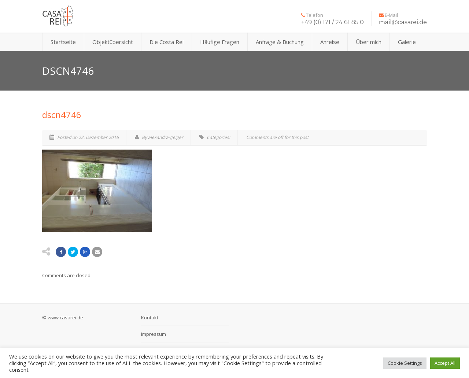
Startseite (63, 41)
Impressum (153, 334)
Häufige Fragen (219, 41)
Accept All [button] (445, 363)
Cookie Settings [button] (405, 363)
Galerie (407, 41)
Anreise (329, 41)
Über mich (368, 41)
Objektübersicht (112, 41)
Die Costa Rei (166, 41)
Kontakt (149, 317)
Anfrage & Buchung (280, 41)
